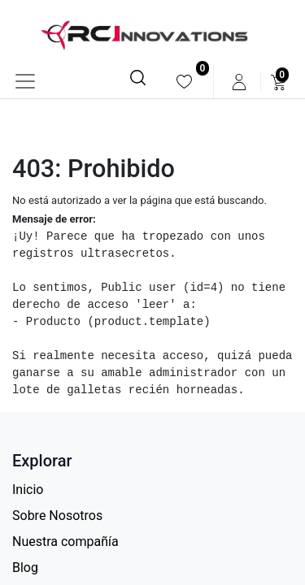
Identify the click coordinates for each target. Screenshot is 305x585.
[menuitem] (184, 81)
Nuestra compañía (65, 541)
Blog (25, 567)
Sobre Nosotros (57, 515)
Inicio (27, 489)
